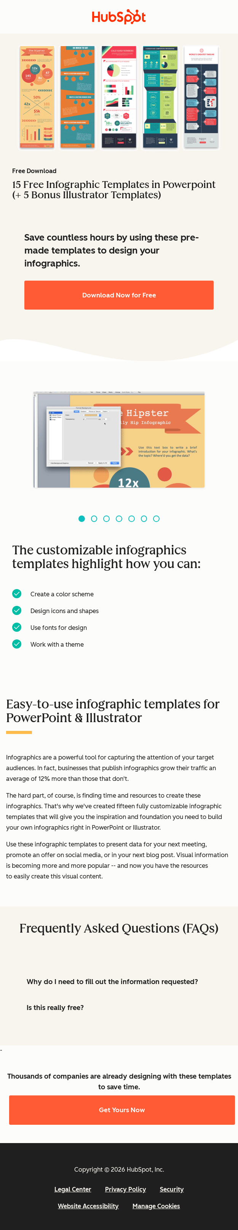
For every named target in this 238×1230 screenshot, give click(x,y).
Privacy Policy (125, 1189)
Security (172, 1189)
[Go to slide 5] (131, 518)
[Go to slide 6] (144, 518)
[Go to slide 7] (156, 518)
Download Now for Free (119, 295)
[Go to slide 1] (81, 518)
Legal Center (72, 1189)
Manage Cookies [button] (156, 1206)
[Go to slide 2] (94, 518)
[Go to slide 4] (119, 518)
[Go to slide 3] (106, 518)
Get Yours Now (122, 1110)
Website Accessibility (88, 1206)
